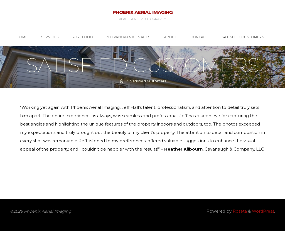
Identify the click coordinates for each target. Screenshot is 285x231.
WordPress (263, 211)
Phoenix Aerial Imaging (142, 12)
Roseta (239, 211)
